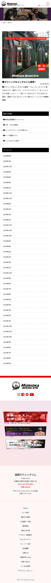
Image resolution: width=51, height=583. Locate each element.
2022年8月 (7, 283)
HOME (4, 22)
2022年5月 (7, 299)
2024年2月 (7, 214)
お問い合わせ (25, 487)
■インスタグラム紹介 (11, 141)
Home (25, 508)
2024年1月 (7, 220)
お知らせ (25, 553)
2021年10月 (7, 337)
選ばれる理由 (25, 517)
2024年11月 (7, 198)
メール (43, 5)
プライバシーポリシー (25, 571)
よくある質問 (25, 566)
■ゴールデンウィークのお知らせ (15, 130)
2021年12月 (7, 326)
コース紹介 (25, 512)
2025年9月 (7, 172)
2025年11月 (7, 166)
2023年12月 (7, 225)
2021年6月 (7, 358)
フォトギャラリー (25, 539)
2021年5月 (7, 363)
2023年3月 (7, 257)
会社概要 (25, 548)
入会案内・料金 (25, 521)
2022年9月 (7, 278)
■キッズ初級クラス (10, 135)
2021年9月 (7, 342)
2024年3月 (7, 209)
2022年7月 (7, 289)
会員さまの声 (25, 530)
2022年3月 (7, 310)
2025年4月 (7, 182)
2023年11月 (7, 230)
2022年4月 (7, 305)
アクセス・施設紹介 (25, 535)
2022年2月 (7, 315)
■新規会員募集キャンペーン (13, 119)
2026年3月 (7, 161)
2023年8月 (7, 246)
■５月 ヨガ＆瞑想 (10, 125)
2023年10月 (7, 236)
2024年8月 (7, 204)
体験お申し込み (25, 557)
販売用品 (25, 526)
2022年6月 (7, 294)
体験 (39, 5)
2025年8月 (7, 177)
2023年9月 (7, 241)
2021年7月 (7, 353)
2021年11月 (7, 331)
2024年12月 (7, 193)
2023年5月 (7, 251)
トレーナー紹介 (25, 544)
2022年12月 (7, 273)
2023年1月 (7, 267)
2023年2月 (7, 262)
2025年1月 (7, 188)
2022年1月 (7, 321)
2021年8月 (7, 347)
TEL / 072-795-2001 (25, 484)
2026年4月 (7, 156)
